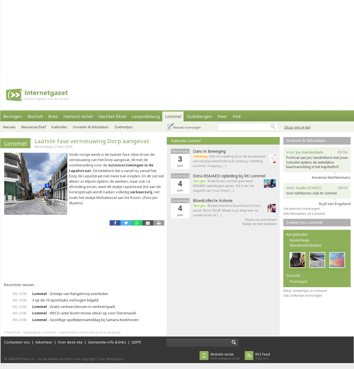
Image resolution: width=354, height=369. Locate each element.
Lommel (173, 116)
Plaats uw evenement (261, 219)
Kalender (59, 126)
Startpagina (31, 332)
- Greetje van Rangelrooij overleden (70, 293)
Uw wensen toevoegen (301, 208)
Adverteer (43, 342)
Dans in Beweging (209, 151)
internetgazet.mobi (225, 356)
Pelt (237, 116)
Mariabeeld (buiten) (305, 245)
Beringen (12, 116)
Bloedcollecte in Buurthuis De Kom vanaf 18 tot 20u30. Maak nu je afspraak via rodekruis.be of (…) (227, 210)
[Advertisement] (154, 39)
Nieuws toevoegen (187, 127)
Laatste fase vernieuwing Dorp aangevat (91, 141)
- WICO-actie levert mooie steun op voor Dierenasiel (84, 312)
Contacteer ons (17, 342)
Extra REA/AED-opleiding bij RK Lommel (229, 175)
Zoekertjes (123, 126)
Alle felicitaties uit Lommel (304, 213)
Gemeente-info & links (107, 342)
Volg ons (262, 356)
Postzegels (299, 281)
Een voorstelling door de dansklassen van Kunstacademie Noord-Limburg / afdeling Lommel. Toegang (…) (229, 161)
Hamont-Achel (78, 116)
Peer (222, 116)
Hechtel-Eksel (112, 116)
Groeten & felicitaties (91, 126)
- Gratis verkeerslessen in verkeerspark (73, 306)
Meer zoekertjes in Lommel (305, 290)
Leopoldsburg (146, 116)
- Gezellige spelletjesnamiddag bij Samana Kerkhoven (85, 319)
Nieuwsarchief (33, 126)
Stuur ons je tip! (297, 127)
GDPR (136, 342)
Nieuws (9, 126)
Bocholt (35, 116)
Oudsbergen (199, 116)
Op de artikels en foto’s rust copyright (66, 359)
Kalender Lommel (186, 140)
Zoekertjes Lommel (304, 222)
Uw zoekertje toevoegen (302, 295)
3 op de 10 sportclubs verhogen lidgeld (65, 300)
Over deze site (70, 342)
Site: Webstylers (111, 359)
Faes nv (29, 359)
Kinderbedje (299, 240)
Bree (53, 116)
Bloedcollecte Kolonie (213, 200)
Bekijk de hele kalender (259, 224)
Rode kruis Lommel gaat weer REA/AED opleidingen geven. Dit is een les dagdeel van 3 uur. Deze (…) (223, 185)
